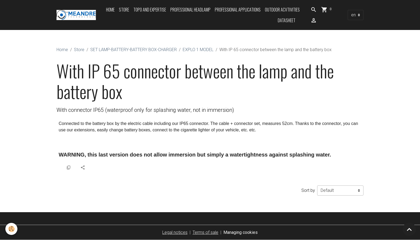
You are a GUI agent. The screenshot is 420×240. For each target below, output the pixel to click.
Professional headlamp (190, 9)
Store (124, 9)
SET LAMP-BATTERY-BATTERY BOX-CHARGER (133, 49)
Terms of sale (205, 232)
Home (110, 9)
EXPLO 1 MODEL (198, 49)
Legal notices (175, 232)
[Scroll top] (409, 229)
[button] (61, 167)
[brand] (76, 15)
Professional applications (238, 9)
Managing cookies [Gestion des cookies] (240, 232)
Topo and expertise (149, 9)
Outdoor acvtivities (282, 9)
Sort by (308, 190)
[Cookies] (11, 229)
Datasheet (286, 20)
